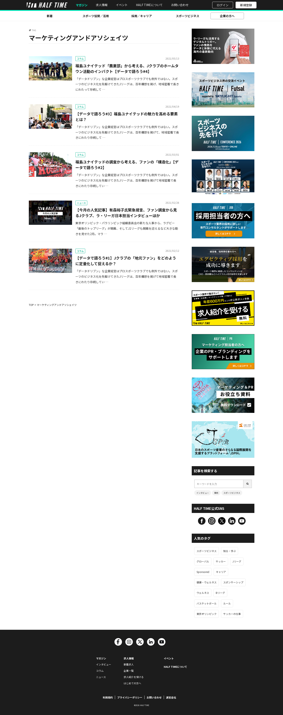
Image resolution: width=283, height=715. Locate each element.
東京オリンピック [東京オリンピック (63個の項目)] (207, 614)
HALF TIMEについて (149, 5)
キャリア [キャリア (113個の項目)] (221, 572)
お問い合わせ (180, 5)
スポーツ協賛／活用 (95, 16)
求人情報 (102, 5)
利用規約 (108, 697)
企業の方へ (227, 16)
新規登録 (246, 5)
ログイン (222, 5)
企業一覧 (129, 670)
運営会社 (171, 697)
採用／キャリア (141, 16)
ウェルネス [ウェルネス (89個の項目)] (203, 592)
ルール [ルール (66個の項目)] (227, 603)
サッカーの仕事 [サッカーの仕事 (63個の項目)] (232, 614)
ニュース (81, 203)
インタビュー (202, 492)
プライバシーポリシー (129, 697)
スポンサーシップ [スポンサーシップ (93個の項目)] (233, 582)
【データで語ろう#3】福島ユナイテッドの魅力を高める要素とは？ (126, 116)
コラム (80, 58)
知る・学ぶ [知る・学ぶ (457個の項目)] (229, 551)
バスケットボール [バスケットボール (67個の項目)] (207, 603)
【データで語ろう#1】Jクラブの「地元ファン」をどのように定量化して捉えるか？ (125, 260)
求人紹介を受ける (134, 677)
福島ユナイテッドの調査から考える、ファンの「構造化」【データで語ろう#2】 (127, 164)
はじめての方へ (132, 683)
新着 (50, 16)
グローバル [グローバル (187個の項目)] (203, 561)
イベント (122, 5)
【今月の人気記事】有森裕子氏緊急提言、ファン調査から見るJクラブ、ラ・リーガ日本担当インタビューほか (126, 212)
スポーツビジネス (187, 16)
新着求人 (129, 664)
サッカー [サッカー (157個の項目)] (221, 561)
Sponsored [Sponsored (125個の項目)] (203, 572)
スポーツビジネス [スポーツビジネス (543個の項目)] (207, 551)
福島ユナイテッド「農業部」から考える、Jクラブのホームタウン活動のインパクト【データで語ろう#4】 (127, 68)
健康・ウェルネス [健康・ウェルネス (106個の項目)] (207, 582)
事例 (216, 492)
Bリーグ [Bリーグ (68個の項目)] (220, 592)
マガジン (82, 5)
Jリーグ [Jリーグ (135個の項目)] (236, 561)
